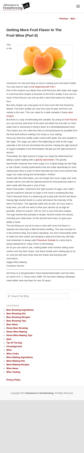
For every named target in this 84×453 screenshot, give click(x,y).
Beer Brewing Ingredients (20, 310)
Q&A (8, 339)
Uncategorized (14, 346)
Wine (9, 350)
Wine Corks (12, 353)
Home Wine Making (16, 331)
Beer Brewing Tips (16, 320)
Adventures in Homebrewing (39, 393)
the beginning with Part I (43, 86)
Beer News (12, 324)
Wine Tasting (13, 372)
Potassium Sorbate (46, 240)
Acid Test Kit (70, 119)
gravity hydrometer (44, 159)
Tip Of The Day (14, 342)
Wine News (12, 368)
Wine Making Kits (15, 361)
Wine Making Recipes (18, 364)
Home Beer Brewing (17, 328)
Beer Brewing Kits (16, 313)
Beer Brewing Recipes (18, 317)
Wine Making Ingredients (19, 357)
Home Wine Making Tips (19, 335)
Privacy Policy (13, 380)
